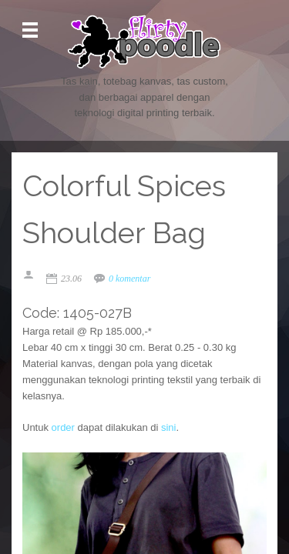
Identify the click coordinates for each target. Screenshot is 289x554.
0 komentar (129, 278)
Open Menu (30, 30)
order (63, 427)
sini (168, 427)
